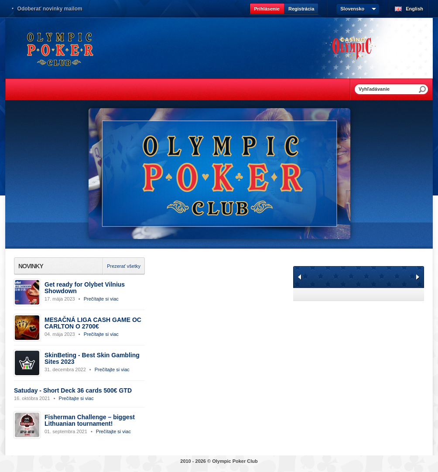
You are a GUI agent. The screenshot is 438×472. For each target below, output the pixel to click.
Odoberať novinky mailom (49, 9)
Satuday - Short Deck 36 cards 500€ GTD (73, 390)
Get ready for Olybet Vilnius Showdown (84, 287)
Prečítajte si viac (101, 298)
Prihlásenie (267, 8)
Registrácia (301, 8)
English (414, 8)
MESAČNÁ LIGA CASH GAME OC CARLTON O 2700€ (92, 323)
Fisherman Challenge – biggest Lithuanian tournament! (89, 420)
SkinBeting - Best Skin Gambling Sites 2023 (92, 358)
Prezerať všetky (123, 266)
